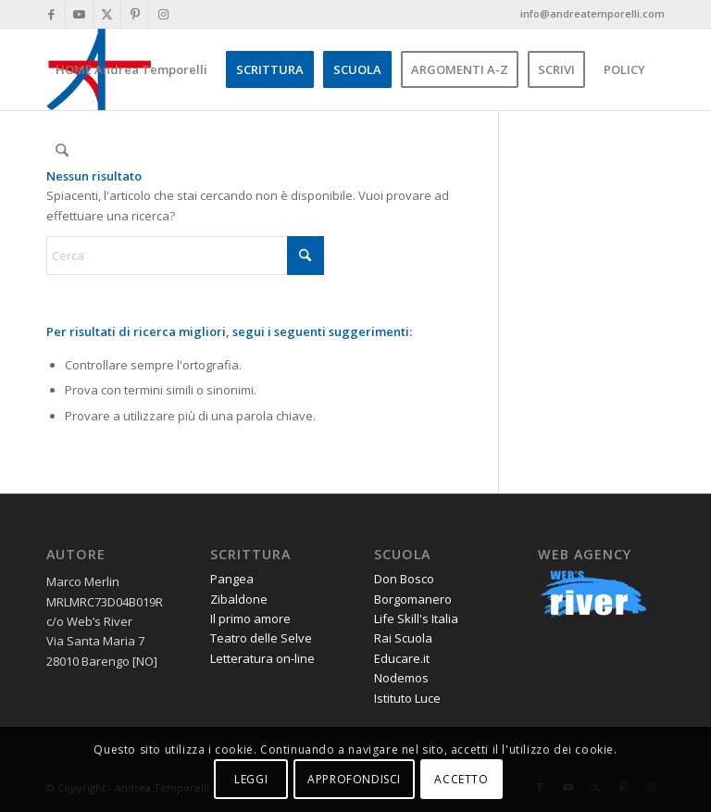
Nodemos (401, 677)
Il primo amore (250, 618)
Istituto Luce (407, 698)
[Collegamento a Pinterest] (134, 14)
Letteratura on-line (262, 658)
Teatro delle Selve (261, 638)
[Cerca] (61, 151)
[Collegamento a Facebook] (51, 14)
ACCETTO (461, 779)
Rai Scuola (403, 638)
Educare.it (402, 658)
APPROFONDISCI (354, 779)
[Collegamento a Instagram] (163, 14)
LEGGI (251, 779)
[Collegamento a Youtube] (79, 14)
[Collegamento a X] (107, 14)
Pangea (232, 578)
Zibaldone (239, 599)
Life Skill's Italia (416, 618)
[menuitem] (131, 69)
